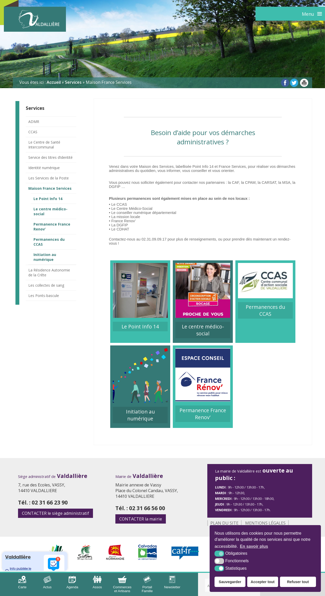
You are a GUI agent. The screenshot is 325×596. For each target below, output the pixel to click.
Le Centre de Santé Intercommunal (44, 145)
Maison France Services (50, 188)
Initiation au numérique (44, 257)
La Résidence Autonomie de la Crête (49, 272)
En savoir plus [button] (254, 546)
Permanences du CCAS (49, 242)
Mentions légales (265, 523)
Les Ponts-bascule (43, 295)
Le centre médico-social (50, 211)
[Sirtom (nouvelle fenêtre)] (84, 558)
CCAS (32, 131)
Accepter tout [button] (263, 582)
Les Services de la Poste (48, 178)
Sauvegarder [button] (230, 582)
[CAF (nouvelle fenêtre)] (185, 558)
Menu (308, 14)
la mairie (140, 519)
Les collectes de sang (46, 285)
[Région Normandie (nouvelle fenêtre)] (115, 558)
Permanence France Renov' (202, 414)
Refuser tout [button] (298, 582)
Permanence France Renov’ (51, 226)
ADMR (33, 121)
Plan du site (224, 523)
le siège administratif (55, 513)
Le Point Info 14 (47, 198)
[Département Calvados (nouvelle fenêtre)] (148, 558)
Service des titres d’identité (50, 157)
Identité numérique (44, 167)
